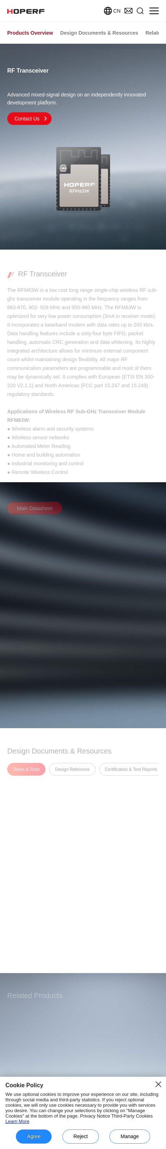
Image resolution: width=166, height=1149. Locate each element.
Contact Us (31, 119)
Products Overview (30, 33)
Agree (33, 1136)
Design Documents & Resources (99, 33)
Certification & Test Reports (131, 773)
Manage (130, 1136)
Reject (81, 1136)
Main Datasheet (34, 512)
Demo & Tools (26, 773)
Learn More (17, 1121)
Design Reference (72, 773)
